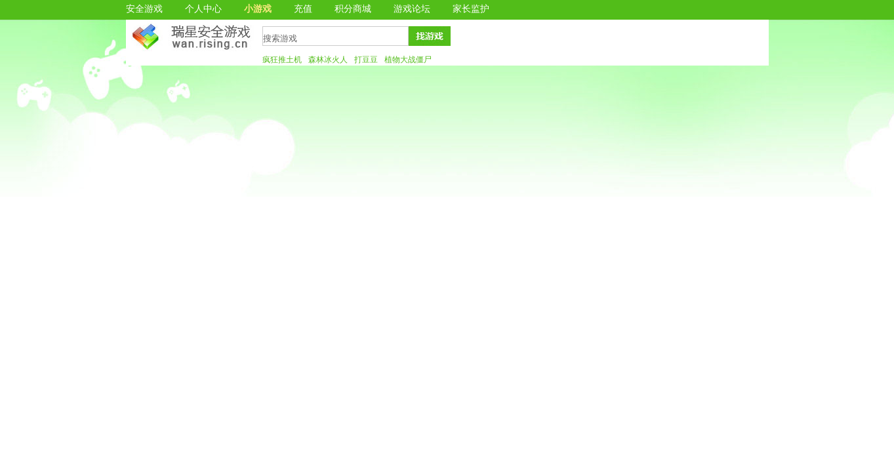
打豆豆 (366, 59)
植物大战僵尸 (408, 59)
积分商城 (353, 9)
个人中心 (203, 9)
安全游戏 (144, 9)
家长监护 (471, 9)
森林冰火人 (328, 59)
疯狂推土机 (282, 59)
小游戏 (258, 9)
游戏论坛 (412, 9)
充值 (303, 9)
